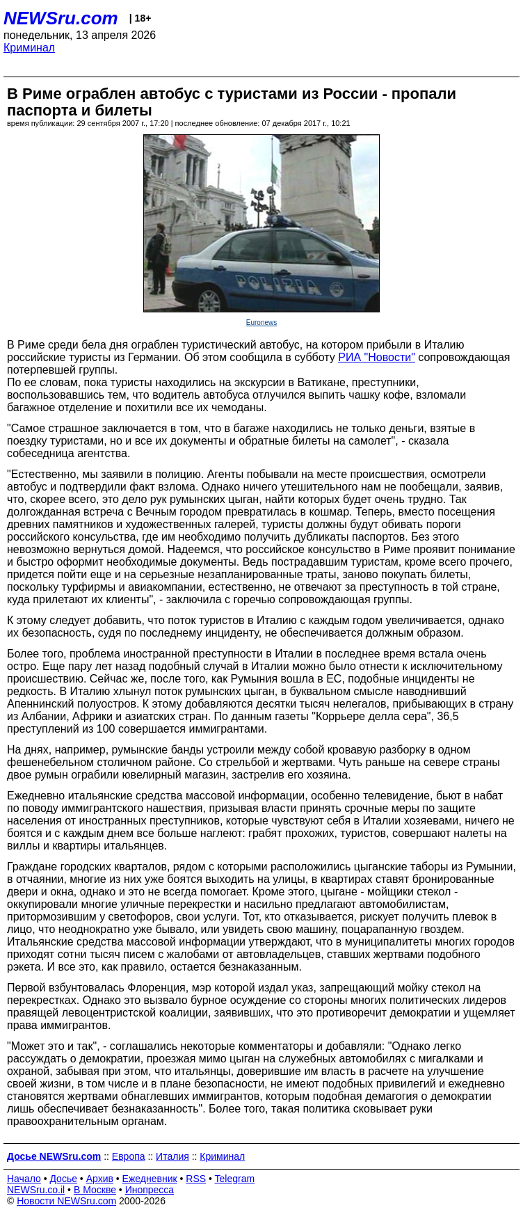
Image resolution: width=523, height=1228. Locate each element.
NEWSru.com (60, 18)
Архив (99, 1178)
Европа (128, 1156)
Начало (24, 1178)
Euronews (261, 322)
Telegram (235, 1178)
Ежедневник (149, 1178)
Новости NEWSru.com (66, 1200)
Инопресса (150, 1189)
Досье (63, 1178)
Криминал (29, 48)
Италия (172, 1156)
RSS (196, 1178)
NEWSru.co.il (36, 1189)
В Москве (95, 1189)
